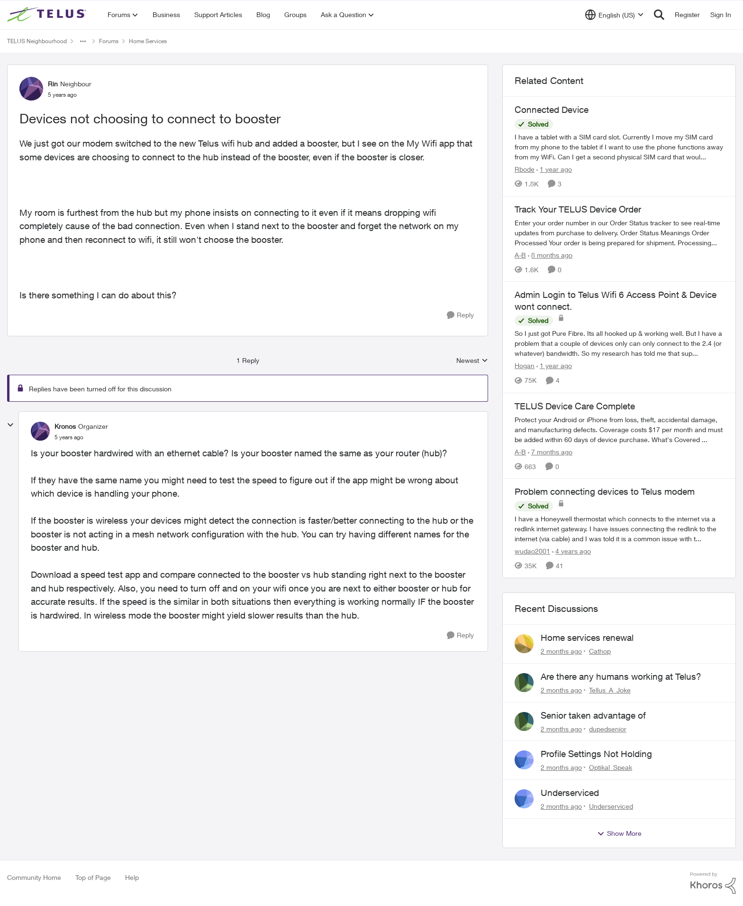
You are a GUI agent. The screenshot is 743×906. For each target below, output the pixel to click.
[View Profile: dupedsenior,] (524, 721)
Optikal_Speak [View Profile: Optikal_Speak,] (610, 767)
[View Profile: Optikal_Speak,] (524, 759)
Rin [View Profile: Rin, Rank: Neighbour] (53, 84)
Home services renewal (587, 637)
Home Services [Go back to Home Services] (148, 41)
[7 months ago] (550, 451)
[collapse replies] (10, 425)
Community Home (34, 877)
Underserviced (570, 792)
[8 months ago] (550, 254)
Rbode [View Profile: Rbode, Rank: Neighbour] (525, 169)
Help (132, 877)
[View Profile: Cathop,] (524, 643)
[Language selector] (614, 14)
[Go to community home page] (48, 14)
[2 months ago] (561, 651)
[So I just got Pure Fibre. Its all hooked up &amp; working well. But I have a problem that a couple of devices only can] (619, 344)
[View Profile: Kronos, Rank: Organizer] (40, 431)
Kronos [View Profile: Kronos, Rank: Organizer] (65, 426)
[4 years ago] (571, 551)
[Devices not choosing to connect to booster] (68, 437)
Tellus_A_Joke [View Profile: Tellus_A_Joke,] (610, 690)
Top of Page (93, 877)
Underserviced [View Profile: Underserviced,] (611, 806)
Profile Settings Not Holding (596, 754)
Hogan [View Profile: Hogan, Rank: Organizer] (525, 366)
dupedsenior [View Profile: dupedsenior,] (607, 728)
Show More (619, 833)
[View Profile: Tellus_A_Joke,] (524, 682)
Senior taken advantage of (593, 715)
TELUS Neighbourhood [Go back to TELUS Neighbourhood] (37, 41)
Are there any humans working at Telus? (621, 676)
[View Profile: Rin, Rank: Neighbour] (31, 89)
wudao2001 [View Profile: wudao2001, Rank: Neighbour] (532, 551)
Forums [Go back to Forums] (108, 41)
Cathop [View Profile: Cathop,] (600, 651)
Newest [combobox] (472, 360)
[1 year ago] (554, 169)
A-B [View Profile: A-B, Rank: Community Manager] (520, 254)
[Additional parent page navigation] (83, 41)
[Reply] (460, 315)
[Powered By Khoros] (713, 883)
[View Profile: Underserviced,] (524, 798)
